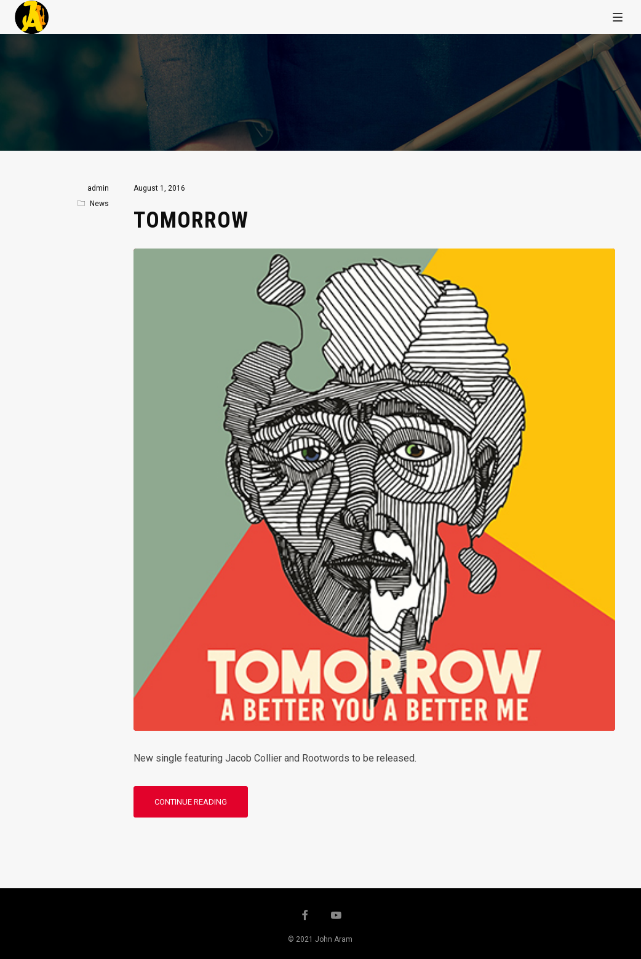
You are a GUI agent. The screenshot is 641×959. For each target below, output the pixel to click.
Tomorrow (191, 220)
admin (98, 188)
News (99, 203)
